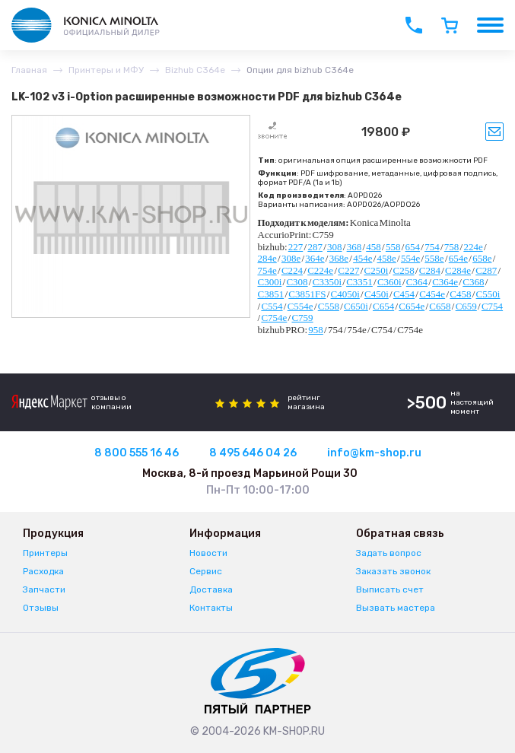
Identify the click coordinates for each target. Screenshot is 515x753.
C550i (488, 294)
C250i (376, 270)
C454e (432, 294)
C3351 (359, 282)
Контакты (211, 607)
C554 (271, 306)
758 (451, 247)
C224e (320, 270)
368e (338, 258)
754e (267, 270)
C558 (328, 306)
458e (386, 258)
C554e (300, 306)
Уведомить (494, 131)
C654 (383, 306)
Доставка (211, 589)
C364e (445, 282)
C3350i (327, 282)
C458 (460, 294)
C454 (404, 294)
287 (315, 247)
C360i (389, 282)
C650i (356, 306)
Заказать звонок (393, 571)
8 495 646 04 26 (253, 452)
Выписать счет (390, 589)
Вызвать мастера (395, 607)
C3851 (271, 294)
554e (410, 258)
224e (472, 247)
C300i (270, 282)
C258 (404, 270)
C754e (274, 317)
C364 (417, 282)
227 (296, 247)
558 (393, 247)
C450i (376, 294)
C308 (296, 282)
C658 (439, 306)
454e (362, 258)
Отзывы (41, 607)
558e (433, 258)
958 (315, 329)
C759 (302, 317)
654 (413, 247)
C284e (458, 270)
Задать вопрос (388, 553)
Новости (208, 553)
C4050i (345, 294)
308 (334, 247)
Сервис (205, 571)
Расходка (43, 571)
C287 (486, 270)
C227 (348, 270)
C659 (466, 306)
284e (267, 258)
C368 (473, 282)
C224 (292, 270)
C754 (492, 306)
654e (458, 258)
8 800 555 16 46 (136, 452)
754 (432, 247)
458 (373, 247)
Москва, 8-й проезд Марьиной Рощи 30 (250, 473)
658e (481, 258)
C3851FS (307, 294)
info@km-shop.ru (374, 452)
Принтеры (45, 553)
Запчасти (44, 589)
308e (290, 258)
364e (314, 258)
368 (354, 247)
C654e (411, 306)
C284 (429, 270)
